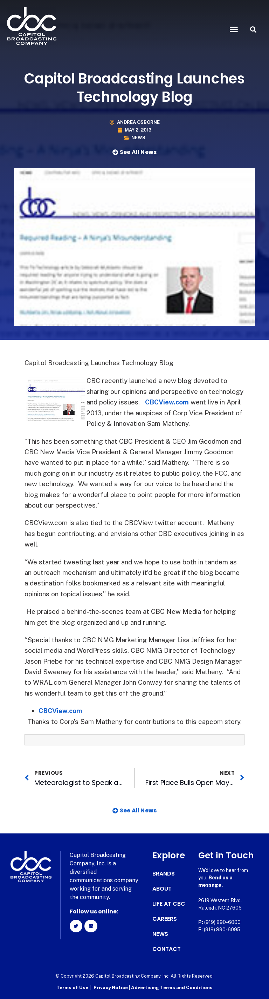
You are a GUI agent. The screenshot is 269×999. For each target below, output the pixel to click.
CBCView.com (167, 402)
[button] (234, 29)
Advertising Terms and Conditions (172, 987)
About (162, 888)
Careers (164, 918)
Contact (166, 948)
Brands (163, 873)
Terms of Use (72, 987)
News (138, 137)
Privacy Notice (111, 987)
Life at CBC (168, 903)
